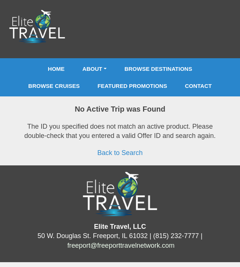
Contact (198, 86)
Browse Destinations (158, 69)
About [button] (92, 69)
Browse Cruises (54, 86)
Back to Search (120, 152)
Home (56, 69)
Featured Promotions (132, 86)
